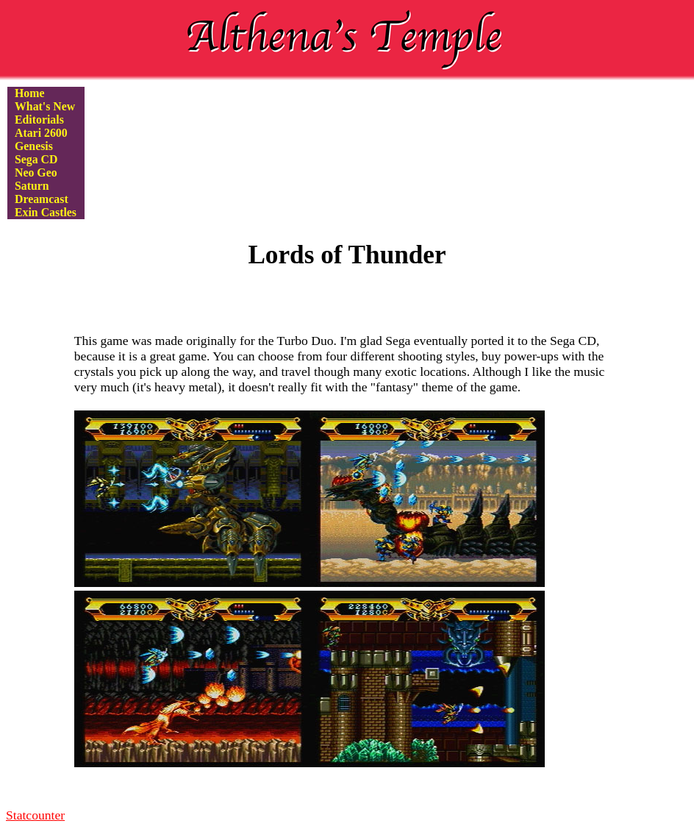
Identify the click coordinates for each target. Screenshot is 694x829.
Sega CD (36, 159)
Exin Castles (45, 212)
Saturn (32, 185)
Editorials (39, 119)
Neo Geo (36, 172)
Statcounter (35, 815)
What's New (45, 106)
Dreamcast (41, 199)
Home (29, 93)
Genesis (34, 146)
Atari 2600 (41, 133)
